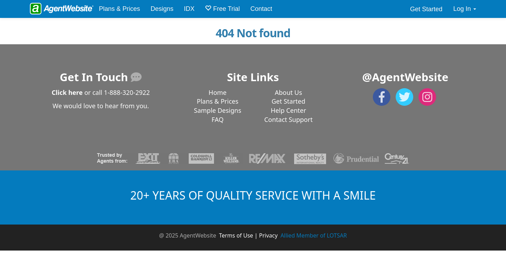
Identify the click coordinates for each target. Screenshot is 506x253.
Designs (161, 8)
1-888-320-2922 (127, 92)
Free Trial (222, 8)
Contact (261, 8)
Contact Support (288, 119)
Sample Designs (217, 110)
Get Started (426, 9)
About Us (288, 92)
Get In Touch (101, 77)
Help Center (288, 110)
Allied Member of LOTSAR (313, 235)
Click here (67, 92)
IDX (189, 8)
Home (218, 92)
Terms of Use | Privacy (248, 235)
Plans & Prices (119, 8)
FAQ (217, 119)
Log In (464, 8)
